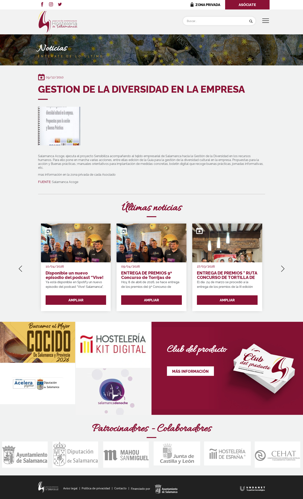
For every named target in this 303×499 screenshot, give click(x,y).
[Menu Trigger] (265, 20)
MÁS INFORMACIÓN (190, 371)
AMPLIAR (75, 300)
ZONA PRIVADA (207, 5)
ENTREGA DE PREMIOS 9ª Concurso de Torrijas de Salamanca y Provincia (146, 275)
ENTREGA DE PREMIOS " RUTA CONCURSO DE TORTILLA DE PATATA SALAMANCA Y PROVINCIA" (227, 275)
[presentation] (20, 267)
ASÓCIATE (247, 5)
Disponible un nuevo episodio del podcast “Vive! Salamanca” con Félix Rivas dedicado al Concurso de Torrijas (75, 275)
